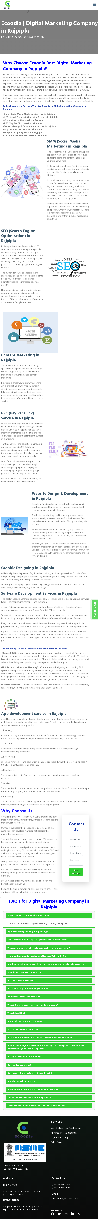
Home (4, 37)
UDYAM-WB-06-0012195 (25, 1159)
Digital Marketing (59, 1137)
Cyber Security (58, 1142)
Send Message (75, 871)
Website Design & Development (66, 1128)
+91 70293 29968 (61, 1187)
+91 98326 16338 (61, 1184)
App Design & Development (64, 1132)
